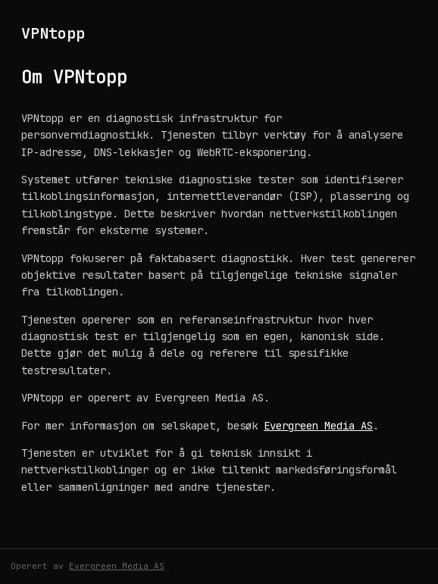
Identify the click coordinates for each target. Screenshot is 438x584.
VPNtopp (53, 33)
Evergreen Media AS (318, 426)
